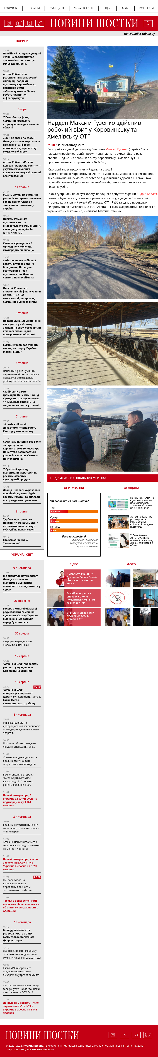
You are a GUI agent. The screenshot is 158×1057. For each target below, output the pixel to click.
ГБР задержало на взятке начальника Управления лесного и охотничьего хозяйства (17, 885)
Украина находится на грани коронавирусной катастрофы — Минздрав (21, 828)
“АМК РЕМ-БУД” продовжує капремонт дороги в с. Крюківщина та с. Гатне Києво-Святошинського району (22, 696)
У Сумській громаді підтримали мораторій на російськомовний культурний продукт (20, 474)
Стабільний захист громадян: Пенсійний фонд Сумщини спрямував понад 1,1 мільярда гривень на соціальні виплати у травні (21, 398)
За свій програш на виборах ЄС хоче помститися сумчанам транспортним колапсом (81, 600)
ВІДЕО (74, 564)
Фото (125, 8)
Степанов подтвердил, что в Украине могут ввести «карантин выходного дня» (20, 761)
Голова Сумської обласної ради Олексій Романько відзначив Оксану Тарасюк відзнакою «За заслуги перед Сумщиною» (20, 615)
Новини (34, 8)
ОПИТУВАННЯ (74, 488)
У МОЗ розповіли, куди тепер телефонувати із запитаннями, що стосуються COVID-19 (21, 989)
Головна (11, 8)
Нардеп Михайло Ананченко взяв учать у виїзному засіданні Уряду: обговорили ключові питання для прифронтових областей (22, 327)
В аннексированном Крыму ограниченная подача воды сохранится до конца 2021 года (22, 954)
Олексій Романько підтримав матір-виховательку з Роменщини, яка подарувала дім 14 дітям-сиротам (22, 225)
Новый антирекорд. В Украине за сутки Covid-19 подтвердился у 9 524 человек (20, 800)
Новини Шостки (42, 1049)
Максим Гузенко (117, 149)
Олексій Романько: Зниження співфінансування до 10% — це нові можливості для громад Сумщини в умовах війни (22, 294)
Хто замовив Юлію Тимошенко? (15, 541)
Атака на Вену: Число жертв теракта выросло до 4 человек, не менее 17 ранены (22, 845)
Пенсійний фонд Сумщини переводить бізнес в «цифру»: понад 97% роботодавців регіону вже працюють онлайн (22, 376)
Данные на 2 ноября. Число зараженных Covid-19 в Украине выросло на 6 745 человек (21, 1008)
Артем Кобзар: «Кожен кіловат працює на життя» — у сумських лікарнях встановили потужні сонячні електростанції (22, 168)
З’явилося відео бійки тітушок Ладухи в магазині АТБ (80, 616)
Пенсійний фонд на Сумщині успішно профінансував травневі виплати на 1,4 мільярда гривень (22, 58)
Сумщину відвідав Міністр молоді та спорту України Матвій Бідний (20, 348)
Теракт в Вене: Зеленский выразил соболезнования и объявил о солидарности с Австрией (21, 906)
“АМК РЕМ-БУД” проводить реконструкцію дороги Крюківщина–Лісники (20, 667)
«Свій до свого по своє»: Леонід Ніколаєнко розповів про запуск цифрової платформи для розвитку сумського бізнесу (21, 144)
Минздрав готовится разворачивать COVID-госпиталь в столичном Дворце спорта (18, 935)
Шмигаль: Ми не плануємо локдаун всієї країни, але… (19, 745)
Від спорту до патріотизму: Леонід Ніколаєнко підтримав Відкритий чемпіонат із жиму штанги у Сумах (21, 582)
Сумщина (57, 8)
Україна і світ (83, 8)
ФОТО (131, 564)
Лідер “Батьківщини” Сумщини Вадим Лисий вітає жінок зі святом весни (82, 578)
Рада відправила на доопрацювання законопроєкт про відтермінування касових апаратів (21, 728)
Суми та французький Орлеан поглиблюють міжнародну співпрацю (18, 246)
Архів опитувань (87, 546)
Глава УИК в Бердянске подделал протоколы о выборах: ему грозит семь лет (21, 971)
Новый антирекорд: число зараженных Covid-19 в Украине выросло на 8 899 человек (20, 864)
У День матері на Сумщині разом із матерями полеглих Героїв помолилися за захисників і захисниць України (22, 201)
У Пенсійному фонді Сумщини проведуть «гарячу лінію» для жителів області (21, 122)
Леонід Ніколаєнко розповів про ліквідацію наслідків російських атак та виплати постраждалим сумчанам (21, 495)
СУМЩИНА (131, 488)
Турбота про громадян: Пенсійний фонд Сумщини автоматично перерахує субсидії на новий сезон (20, 524)
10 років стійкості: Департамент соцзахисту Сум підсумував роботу (19, 428)
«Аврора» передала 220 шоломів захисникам (17, 643)
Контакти (146, 8)
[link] (147, 194)
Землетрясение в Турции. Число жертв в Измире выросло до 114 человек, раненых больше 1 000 (18, 779)
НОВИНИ (22, 41)
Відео (107, 8)
